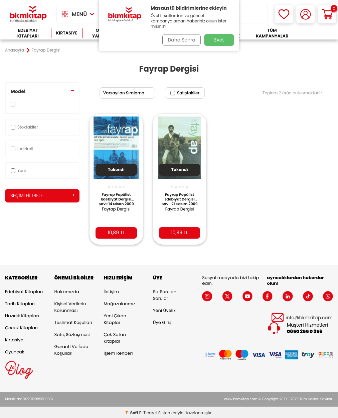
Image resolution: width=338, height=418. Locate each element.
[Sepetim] (327, 14)
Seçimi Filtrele (42, 195)
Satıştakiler (184, 93)
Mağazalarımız (119, 302)
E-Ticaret (148, 411)
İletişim (111, 290)
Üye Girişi (163, 321)
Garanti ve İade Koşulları (71, 348)
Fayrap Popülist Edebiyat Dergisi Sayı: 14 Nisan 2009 (116, 194)
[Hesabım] (305, 14)
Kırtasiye (66, 33)
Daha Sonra (180, 39)
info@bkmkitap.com (309, 316)
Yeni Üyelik (164, 309)
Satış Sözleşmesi (72, 333)
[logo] (28, 14)
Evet (219, 39)
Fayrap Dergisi (116, 205)
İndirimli (22, 149)
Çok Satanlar (314, 33)
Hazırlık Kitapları (22, 314)
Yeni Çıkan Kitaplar (115, 317)
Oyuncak (14, 350)
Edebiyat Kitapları (28, 33)
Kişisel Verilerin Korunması (70, 305)
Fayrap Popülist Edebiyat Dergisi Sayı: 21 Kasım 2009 (179, 194)
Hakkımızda (66, 290)
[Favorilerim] (284, 14)
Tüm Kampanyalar (272, 33)
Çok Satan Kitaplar (115, 336)
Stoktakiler (24, 127)
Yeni (18, 170)
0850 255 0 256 (304, 330)
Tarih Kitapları (20, 302)
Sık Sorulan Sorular (164, 293)
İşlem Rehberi (118, 352)
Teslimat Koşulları (73, 321)
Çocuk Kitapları (21, 326)
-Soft (132, 411)
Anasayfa (14, 50)
